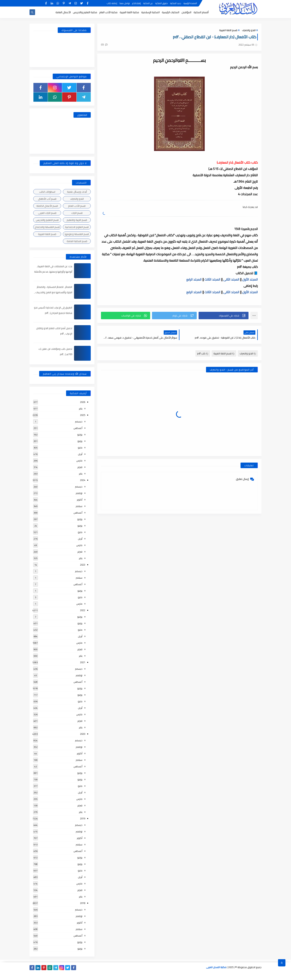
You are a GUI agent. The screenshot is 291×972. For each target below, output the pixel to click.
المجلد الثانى (231, 279)
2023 (82, 564)
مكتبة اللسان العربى (216, 967)
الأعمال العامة (63, 12)
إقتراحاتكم (136, 3)
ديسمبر (78, 421)
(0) (104, 44)
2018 (82, 903)
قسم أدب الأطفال (47, 199)
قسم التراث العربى (47, 213)
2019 (82, 818)
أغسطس (77, 428)
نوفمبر (79, 493)
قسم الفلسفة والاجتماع (47, 227)
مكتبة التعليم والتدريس (85, 12)
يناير (80, 408)
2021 (82, 662)
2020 (82, 734)
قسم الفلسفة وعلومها (77, 234)
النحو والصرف (249, 30)
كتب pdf (202, 353)
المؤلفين (186, 12)
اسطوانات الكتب (47, 191)
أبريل (80, 454)
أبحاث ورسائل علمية (77, 191)
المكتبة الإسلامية (150, 12)
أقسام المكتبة (201, 12)
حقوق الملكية (161, 3)
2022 (82, 610)
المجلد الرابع (194, 279)
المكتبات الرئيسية (170, 12)
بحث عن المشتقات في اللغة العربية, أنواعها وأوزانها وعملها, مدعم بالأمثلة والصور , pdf (53, 271)
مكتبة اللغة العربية (129, 12)
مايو (80, 447)
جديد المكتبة (175, 3)
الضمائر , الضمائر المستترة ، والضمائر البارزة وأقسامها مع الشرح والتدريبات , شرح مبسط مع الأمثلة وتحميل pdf (53, 292)
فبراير (79, 467)
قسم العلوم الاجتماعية (77, 227)
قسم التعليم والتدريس (47, 220)
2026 (82, 402)
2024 (82, 480)
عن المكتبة (148, 3)
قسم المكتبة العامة (77, 241)
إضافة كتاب (112, 3)
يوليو (79, 434)
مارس (79, 460)
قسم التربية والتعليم (77, 220)
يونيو (79, 441)
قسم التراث (77, 213)
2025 (82, 415)
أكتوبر (79, 499)
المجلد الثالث (212, 279)
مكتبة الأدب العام (108, 12)
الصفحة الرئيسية (190, 3)
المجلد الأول (250, 279)
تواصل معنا (125, 3)
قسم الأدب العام (77, 206)
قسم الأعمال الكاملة (47, 206)
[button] (224, 315)
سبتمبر (79, 506)
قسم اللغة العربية (228, 30)
